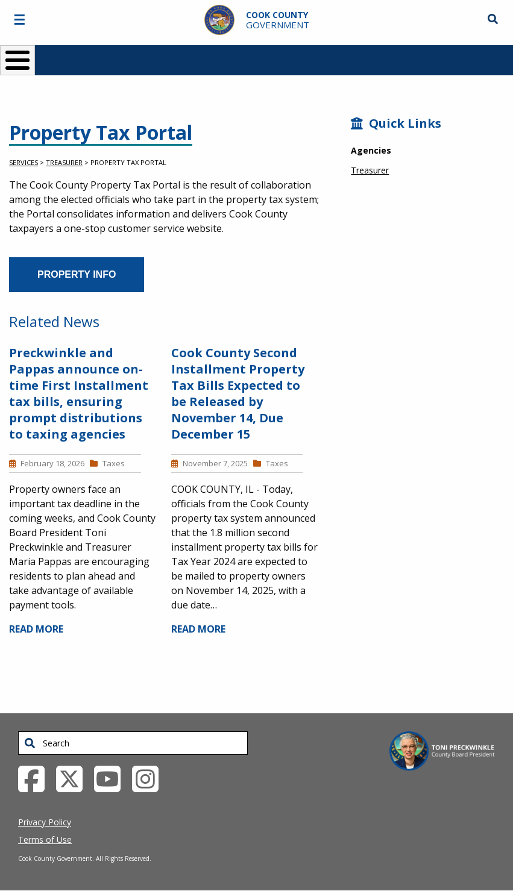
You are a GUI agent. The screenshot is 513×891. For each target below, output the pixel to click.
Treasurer (64, 162)
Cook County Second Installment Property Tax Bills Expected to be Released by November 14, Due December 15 (237, 393)
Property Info (76, 274)
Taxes (113, 463)
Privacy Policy (44, 822)
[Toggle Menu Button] (17, 60)
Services (23, 162)
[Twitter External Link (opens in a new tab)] (74, 777)
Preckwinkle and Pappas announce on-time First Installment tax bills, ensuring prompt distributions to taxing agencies (78, 393)
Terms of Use (45, 839)
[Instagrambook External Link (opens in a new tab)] (150, 777)
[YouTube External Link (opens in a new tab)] (112, 777)
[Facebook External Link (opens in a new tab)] (36, 777)
